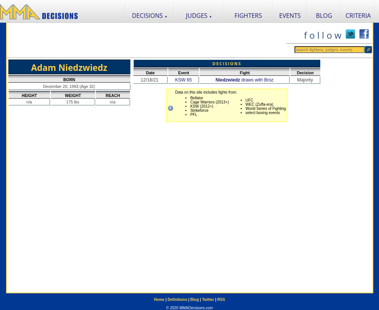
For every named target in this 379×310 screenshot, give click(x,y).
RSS (221, 299)
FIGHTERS (248, 15)
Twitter (208, 299)
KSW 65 (183, 80)
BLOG (324, 15)
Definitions (177, 299)
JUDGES (199, 15)
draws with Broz (245, 80)
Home (159, 299)
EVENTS (290, 15)
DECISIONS (150, 15)
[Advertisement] (146, 40)
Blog (194, 299)
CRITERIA (358, 15)
